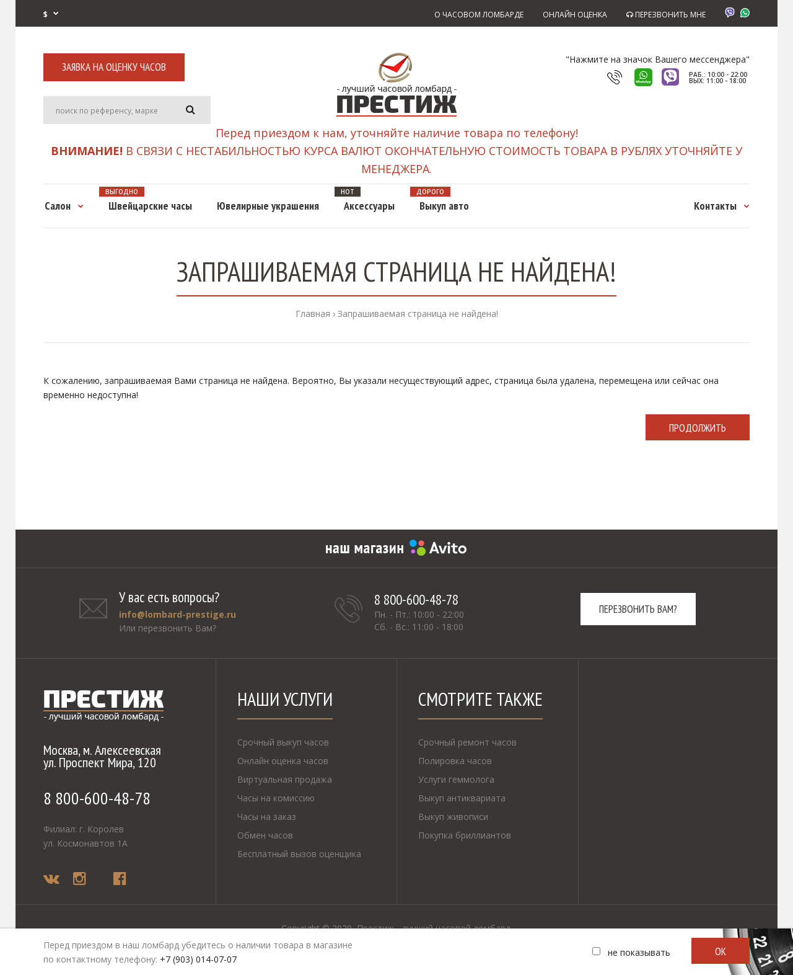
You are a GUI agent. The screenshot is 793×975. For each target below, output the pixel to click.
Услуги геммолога (456, 779)
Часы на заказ (266, 816)
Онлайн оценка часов (282, 761)
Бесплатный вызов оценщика (299, 854)
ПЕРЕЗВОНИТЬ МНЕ (666, 14)
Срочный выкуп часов (283, 742)
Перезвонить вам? (638, 609)
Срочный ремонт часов (467, 742)
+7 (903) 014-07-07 (198, 959)
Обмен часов (265, 835)
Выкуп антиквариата (462, 798)
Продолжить (697, 428)
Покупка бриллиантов (464, 835)
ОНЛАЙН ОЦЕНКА (575, 14)
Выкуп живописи (453, 816)
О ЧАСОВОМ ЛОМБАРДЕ (479, 14)
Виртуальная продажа (284, 779)
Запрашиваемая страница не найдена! (418, 313)
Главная (313, 313)
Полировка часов (455, 761)
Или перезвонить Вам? (167, 628)
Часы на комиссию (276, 798)
